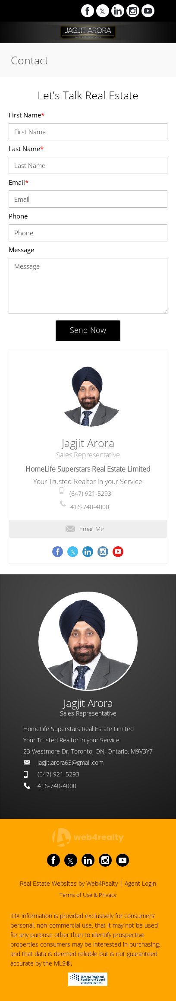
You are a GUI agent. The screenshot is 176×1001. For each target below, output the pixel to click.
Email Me (85, 528)
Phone (18, 216)
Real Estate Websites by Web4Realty (69, 883)
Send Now (88, 330)
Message (21, 249)
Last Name (26, 148)
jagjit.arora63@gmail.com (71, 762)
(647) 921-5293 (90, 493)
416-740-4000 (89, 507)
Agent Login (140, 883)
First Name (26, 115)
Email (18, 182)
